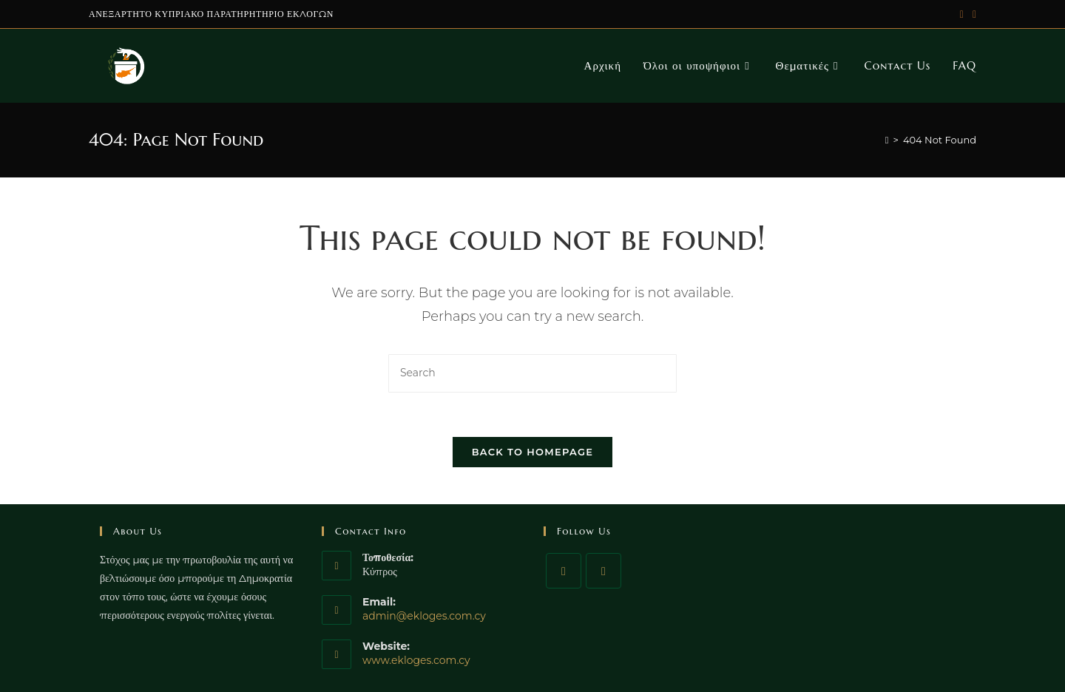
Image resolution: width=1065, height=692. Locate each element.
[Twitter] (603, 570)
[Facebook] (563, 570)
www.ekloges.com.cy (416, 660)
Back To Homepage (533, 452)
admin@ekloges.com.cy (424, 616)
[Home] (887, 140)
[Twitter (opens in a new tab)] (962, 14)
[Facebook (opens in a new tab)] (972, 14)
